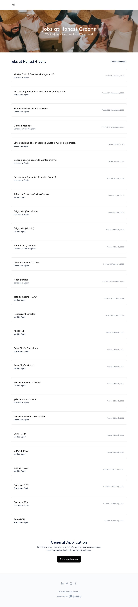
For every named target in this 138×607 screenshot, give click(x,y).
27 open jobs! (86, 34)
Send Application (69, 559)
